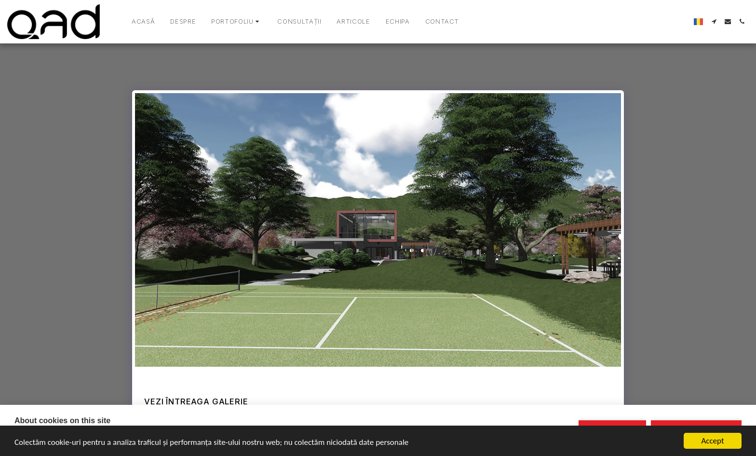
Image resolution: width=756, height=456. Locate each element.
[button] (236, 21)
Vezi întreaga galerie (196, 401)
